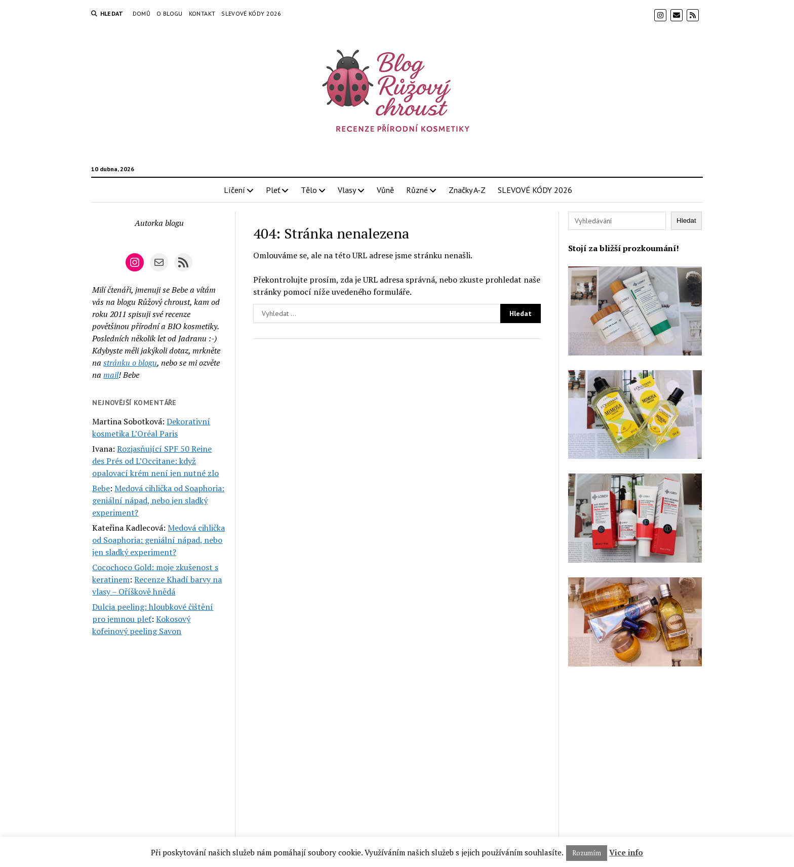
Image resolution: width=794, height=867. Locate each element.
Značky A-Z (467, 190)
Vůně (385, 190)
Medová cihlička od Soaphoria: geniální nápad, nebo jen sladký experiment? (158, 500)
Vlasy (347, 190)
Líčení (234, 190)
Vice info (626, 852)
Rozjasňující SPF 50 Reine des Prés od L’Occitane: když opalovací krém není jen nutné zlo (155, 461)
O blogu (169, 13)
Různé (417, 190)
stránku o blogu (130, 362)
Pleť (273, 190)
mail (110, 374)
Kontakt (202, 13)
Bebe (101, 488)
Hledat (686, 220)
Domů (141, 13)
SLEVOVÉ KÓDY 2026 (251, 13)
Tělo (309, 190)
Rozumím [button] (586, 852)
